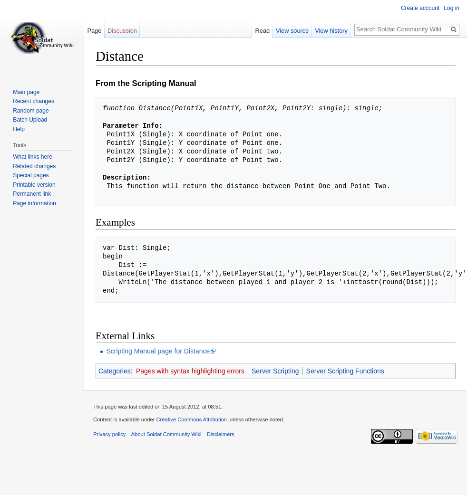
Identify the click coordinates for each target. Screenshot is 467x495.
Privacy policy (109, 434)
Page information (34, 203)
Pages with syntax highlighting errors (190, 371)
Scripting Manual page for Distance (158, 351)
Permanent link (32, 193)
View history (335, 30)
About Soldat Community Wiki (166, 434)
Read (266, 30)
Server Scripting (275, 371)
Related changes (34, 166)
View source (296, 30)
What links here (32, 156)
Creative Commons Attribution (191, 419)
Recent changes (33, 101)
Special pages (31, 175)
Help (19, 129)
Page (94, 30)
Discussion (122, 30)
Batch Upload (30, 119)
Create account (420, 8)
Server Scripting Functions (345, 371)
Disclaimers (220, 434)
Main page (26, 92)
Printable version (34, 184)
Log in (451, 8)
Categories (114, 371)
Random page (31, 110)
